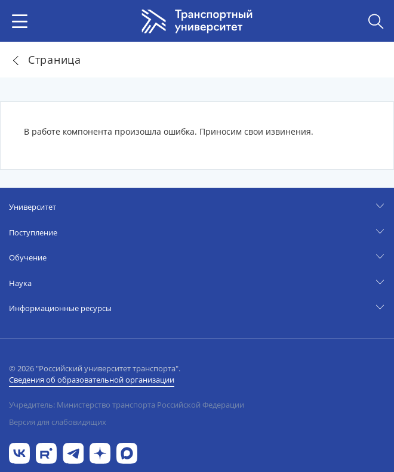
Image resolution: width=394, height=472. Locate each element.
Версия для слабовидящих (57, 422)
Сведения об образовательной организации (91, 379)
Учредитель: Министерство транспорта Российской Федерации (126, 404)
